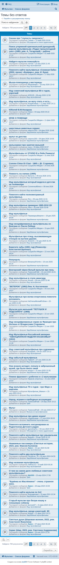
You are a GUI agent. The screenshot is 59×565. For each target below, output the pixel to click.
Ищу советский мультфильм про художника (31, 349)
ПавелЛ (31, 360)
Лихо (30, 207)
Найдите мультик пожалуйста (24, 61)
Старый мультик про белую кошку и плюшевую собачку (27, 501)
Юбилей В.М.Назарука (20, 110)
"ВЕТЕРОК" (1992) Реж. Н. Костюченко (28, 286)
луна (30, 147)
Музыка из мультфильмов (36, 412)
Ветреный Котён (34, 262)
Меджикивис (33, 84)
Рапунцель (14, 259)
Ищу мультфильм (18, 213)
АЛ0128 (31, 95)
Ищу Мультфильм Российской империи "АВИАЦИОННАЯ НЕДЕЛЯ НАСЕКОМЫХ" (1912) (30, 336)
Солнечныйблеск (35, 186)
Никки (30, 112)
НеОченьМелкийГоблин (37, 301)
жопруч (31, 370)
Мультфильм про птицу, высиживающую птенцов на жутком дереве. (30, 237)
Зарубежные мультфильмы (37, 105)
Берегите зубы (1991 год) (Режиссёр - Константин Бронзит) (28, 248)
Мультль (31, 176)
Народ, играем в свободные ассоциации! (30, 399)
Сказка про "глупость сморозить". (26, 38)
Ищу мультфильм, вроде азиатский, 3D (29, 511)
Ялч (29, 199)
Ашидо (30, 513)
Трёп (28, 114)
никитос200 (32, 130)
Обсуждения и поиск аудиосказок (39, 42)
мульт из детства (17, 136)
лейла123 (32, 465)
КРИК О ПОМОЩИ (18, 118)
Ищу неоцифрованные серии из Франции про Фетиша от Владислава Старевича (32, 323)
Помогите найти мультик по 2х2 (25, 492)
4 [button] (41, 27)
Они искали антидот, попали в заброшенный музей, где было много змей (32, 367)
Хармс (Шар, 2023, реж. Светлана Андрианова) (33, 530)
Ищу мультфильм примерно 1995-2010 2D (30, 205)
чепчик (30, 64)
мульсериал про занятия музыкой (26, 145)
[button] (26, 28)
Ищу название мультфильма (24, 462)
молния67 (32, 505)
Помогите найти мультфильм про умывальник (33, 435)
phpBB (24, 562)
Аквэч (30, 448)
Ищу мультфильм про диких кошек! (27, 416)
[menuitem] (8, 4)
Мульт (12, 408)
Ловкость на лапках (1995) (22, 174)
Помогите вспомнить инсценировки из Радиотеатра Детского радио (29, 425)
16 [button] (51, 27)
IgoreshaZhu (33, 429)
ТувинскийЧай (33, 272)
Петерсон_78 (33, 456)
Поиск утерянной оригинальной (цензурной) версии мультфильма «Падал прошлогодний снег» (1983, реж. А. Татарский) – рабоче (32, 48)
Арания (31, 437)
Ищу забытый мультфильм (23, 358)
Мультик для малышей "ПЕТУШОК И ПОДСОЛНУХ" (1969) (28, 310)
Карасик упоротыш (35, 379)
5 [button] (44, 27)
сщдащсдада (33, 418)
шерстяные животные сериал (24, 128)
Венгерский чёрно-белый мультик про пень (31, 270)
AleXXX (31, 475)
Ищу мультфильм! (33, 57)
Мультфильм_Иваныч (36, 391)
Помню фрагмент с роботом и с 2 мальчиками (32, 377)
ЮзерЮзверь (33, 103)
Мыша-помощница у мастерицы (25, 82)
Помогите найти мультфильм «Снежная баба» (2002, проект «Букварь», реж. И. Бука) (32, 71)
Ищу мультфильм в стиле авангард (27, 278)
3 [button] (37, 27)
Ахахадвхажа (33, 494)
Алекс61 (31, 241)
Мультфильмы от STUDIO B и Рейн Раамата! (32, 153)
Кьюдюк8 (31, 351)
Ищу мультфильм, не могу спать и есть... (30, 101)
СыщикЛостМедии (35, 53)
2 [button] (34, 27)
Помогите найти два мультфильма (27, 454)
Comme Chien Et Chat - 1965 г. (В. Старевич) (31, 163)
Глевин (31, 40)
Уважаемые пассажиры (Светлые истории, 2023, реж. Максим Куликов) (31, 444)
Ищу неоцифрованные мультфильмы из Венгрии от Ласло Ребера (30, 225)
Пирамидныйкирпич (36, 216)
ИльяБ (30, 280)
